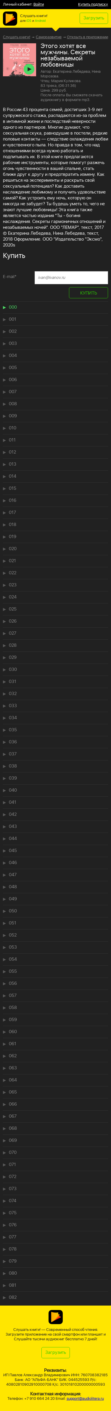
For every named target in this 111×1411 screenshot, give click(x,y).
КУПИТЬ (88, 293)
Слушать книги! (16, 37)
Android (40, 21)
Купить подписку (93, 4)
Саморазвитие (49, 37)
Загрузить (93, 18)
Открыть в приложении (87, 37)
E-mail (10, 277)
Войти (38, 4)
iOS (28, 21)
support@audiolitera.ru (85, 1399)
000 (13, 307)
